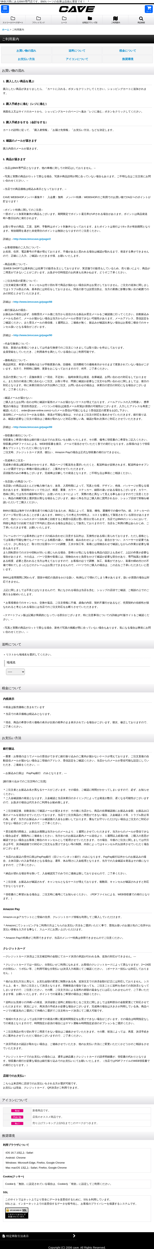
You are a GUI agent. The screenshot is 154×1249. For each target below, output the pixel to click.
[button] (5, 9)
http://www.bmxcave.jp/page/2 (32, 238)
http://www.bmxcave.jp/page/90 (32, 335)
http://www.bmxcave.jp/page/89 (32, 427)
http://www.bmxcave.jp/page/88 (32, 301)
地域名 (11, 662)
